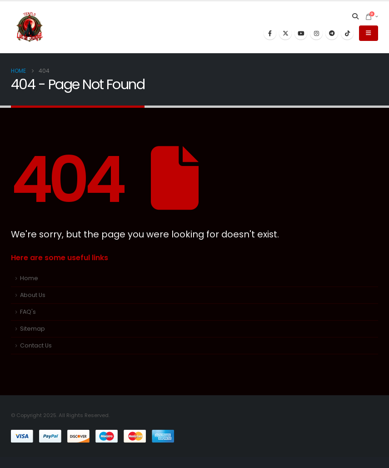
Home (29, 278)
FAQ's (28, 312)
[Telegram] (331, 33)
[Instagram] (316, 33)
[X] (285, 33)
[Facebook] (270, 33)
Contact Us (36, 345)
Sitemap (32, 328)
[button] (355, 16)
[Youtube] (300, 33)
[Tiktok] (347, 33)
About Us (32, 295)
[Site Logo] (29, 27)
